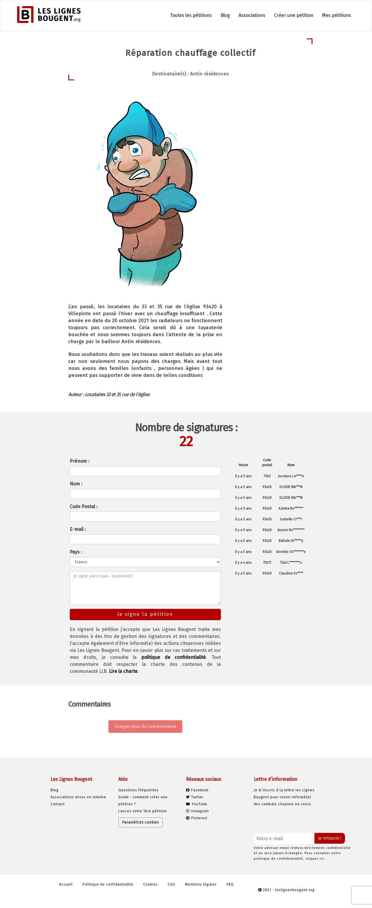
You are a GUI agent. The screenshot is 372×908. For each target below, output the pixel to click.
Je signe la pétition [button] (266, 147)
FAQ (230, 884)
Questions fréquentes (138, 790)
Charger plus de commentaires (145, 726)
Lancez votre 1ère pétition (142, 811)
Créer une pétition (293, 15)
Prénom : (79, 461)
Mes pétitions (336, 15)
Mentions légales (201, 884)
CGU (171, 884)
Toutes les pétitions (191, 15)
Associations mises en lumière (78, 797)
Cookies (150, 884)
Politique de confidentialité (108, 884)
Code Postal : (83, 506)
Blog (225, 15)
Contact (58, 804)
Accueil (66, 884)
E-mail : (78, 529)
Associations (252, 15)
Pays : (76, 552)
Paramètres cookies (140, 822)
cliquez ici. (315, 859)
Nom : (76, 484)
